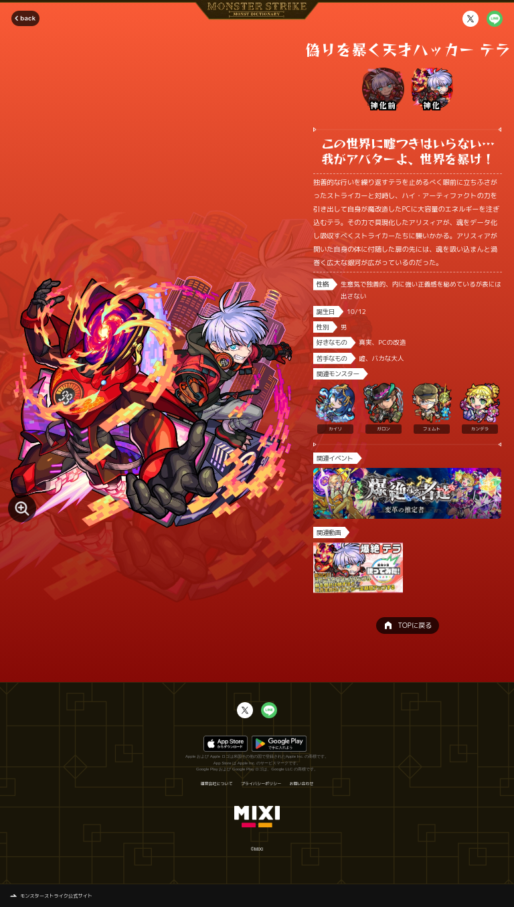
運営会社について (216, 784)
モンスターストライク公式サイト (56, 895)
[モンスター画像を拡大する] (22, 509)
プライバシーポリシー (261, 784)
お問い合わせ (302, 784)
